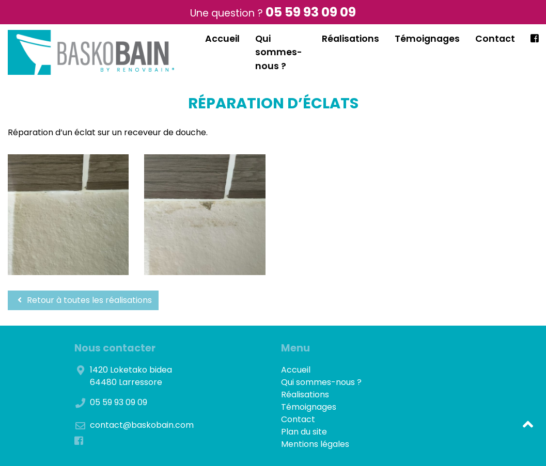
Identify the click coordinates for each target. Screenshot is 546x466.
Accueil (222, 39)
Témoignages (427, 39)
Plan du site (304, 432)
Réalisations (350, 39)
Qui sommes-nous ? (278, 52)
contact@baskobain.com (142, 425)
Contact (495, 39)
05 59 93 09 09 (311, 12)
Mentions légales (315, 444)
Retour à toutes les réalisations (83, 300)
